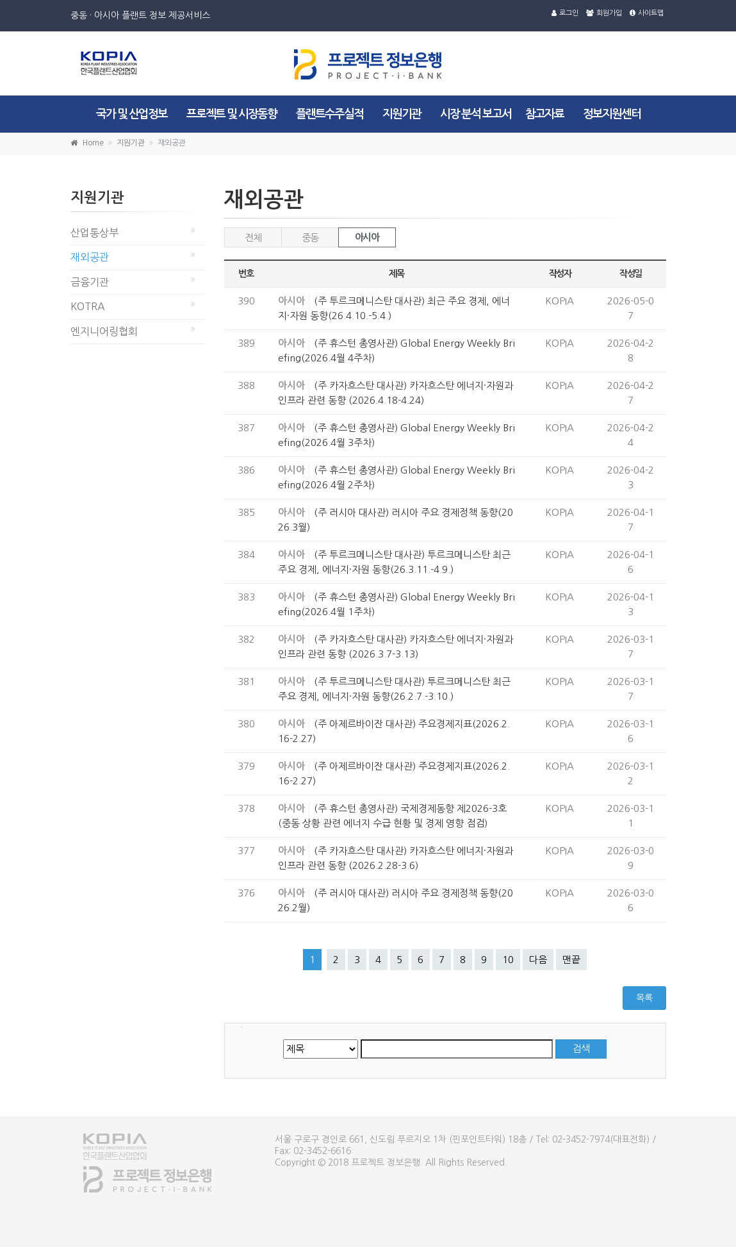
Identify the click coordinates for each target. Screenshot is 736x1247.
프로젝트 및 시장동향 (231, 114)
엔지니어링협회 (104, 331)
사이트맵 (647, 13)
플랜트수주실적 (329, 114)
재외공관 (89, 257)
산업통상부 (94, 232)
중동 (310, 237)
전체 (253, 237)
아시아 (367, 237)
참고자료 (544, 114)
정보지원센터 (612, 114)
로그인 (565, 13)
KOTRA (87, 306)
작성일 (630, 273)
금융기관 (89, 282)
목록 (644, 997)
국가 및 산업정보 (131, 114)
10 (508, 959)
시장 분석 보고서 (475, 114)
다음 (538, 959)
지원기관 (401, 114)
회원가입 (604, 13)
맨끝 (571, 959)
